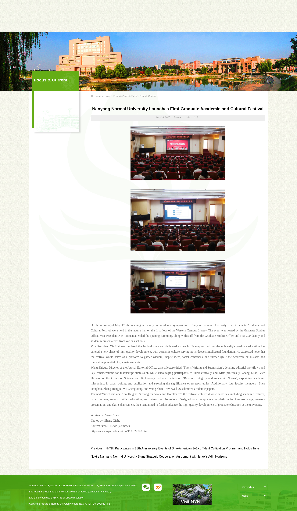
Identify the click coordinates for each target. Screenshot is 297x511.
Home (108, 96)
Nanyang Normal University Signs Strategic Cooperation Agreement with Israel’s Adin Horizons (159, 456)
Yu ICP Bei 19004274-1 (97, 503)
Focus (142, 96)
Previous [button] (76, 12)
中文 (236, 10)
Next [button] (135, 12)
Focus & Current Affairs (125, 96)
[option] (105, 10)
